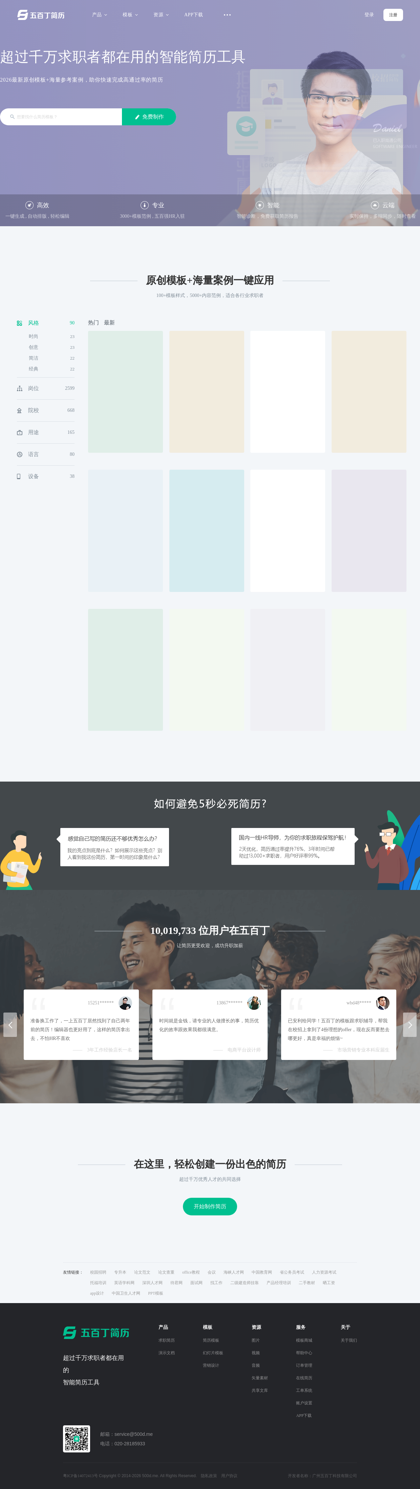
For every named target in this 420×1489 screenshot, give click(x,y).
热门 (93, 322)
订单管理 (304, 1365)
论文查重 (166, 1272)
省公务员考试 (292, 1272)
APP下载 (193, 14)
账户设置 (304, 1403)
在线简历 (304, 1378)
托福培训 (98, 1282)
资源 (160, 14)
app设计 (97, 1293)
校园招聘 (98, 1272)
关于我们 (349, 1340)
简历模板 (211, 1340)
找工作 (216, 1282)
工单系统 (304, 1390)
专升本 (120, 1272)
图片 (256, 1340)
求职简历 (167, 1340)
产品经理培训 (279, 1282)
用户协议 (229, 1475)
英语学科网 (124, 1282)
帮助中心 (304, 1352)
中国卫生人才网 (126, 1293)
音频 (256, 1365)
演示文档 (167, 1352)
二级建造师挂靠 (244, 1282)
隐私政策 (209, 1475)
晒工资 (329, 1282)
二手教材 (307, 1282)
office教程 (191, 1272)
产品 (98, 14)
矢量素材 (260, 1378)
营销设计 (211, 1365)
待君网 (176, 1282)
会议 (212, 1272)
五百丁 (42, 15)
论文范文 (142, 1272)
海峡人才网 (234, 1272)
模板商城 (304, 1340)
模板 (129, 14)
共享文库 (260, 1390)
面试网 (196, 1282)
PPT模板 (155, 1293)
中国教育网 (262, 1272)
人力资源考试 (324, 1272)
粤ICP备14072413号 (80, 1475)
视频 (256, 1352)
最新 (109, 322)
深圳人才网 (152, 1282)
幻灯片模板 (213, 1352)
